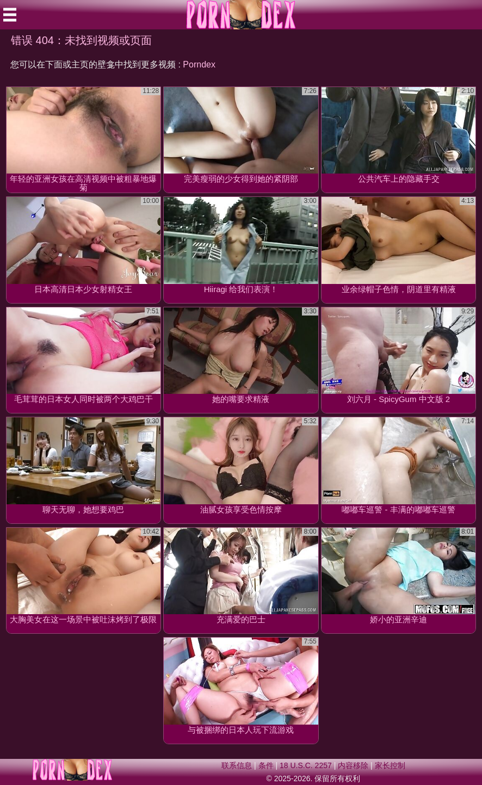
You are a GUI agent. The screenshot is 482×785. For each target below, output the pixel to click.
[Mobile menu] (9, 14)
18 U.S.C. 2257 (306, 765)
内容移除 (353, 765)
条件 (266, 765)
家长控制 (390, 765)
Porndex (199, 64)
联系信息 (236, 765)
